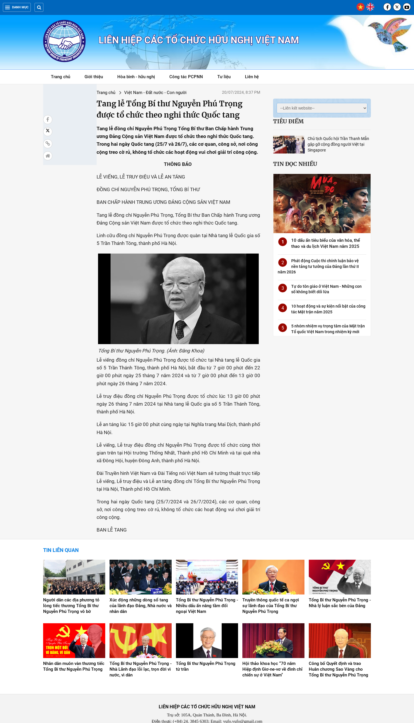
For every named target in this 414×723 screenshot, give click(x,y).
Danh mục (16, 7)
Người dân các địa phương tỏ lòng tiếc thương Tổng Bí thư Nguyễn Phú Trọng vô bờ (71, 589)
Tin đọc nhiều (295, 163)
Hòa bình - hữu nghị (136, 76)
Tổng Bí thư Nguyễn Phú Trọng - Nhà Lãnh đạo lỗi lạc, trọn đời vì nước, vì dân (141, 653)
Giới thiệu (94, 76)
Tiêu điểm (288, 121)
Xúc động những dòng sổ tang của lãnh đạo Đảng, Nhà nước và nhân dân (141, 589)
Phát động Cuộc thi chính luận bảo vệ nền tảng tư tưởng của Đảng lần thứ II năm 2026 (318, 266)
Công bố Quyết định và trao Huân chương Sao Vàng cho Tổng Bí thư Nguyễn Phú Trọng (338, 653)
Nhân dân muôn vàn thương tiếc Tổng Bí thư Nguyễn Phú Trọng (73, 650)
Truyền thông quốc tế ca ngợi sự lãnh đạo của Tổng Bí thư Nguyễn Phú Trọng (270, 589)
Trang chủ (60, 76)
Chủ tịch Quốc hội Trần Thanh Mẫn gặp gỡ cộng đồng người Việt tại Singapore (338, 144)
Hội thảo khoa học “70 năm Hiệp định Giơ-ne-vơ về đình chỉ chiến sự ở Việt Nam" (272, 653)
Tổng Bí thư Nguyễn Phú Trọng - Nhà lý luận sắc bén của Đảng (340, 586)
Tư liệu (227, 77)
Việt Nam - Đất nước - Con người (115, 92)
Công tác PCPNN (186, 76)
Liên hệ (252, 76)
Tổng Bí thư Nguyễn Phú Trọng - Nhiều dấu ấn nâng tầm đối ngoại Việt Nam (207, 589)
